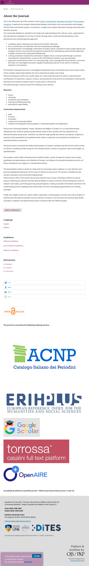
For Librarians (8, 271)
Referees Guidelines (11, 250)
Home (5, 9)
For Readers (7, 264)
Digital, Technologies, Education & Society (56, 21)
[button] (44, 283)
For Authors (7, 268)
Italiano (6, 227)
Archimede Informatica (77, 560)
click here (28, 562)
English (6, 224)
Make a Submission (12, 210)
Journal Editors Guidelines (13, 246)
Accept (37, 556)
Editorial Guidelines (10, 241)
